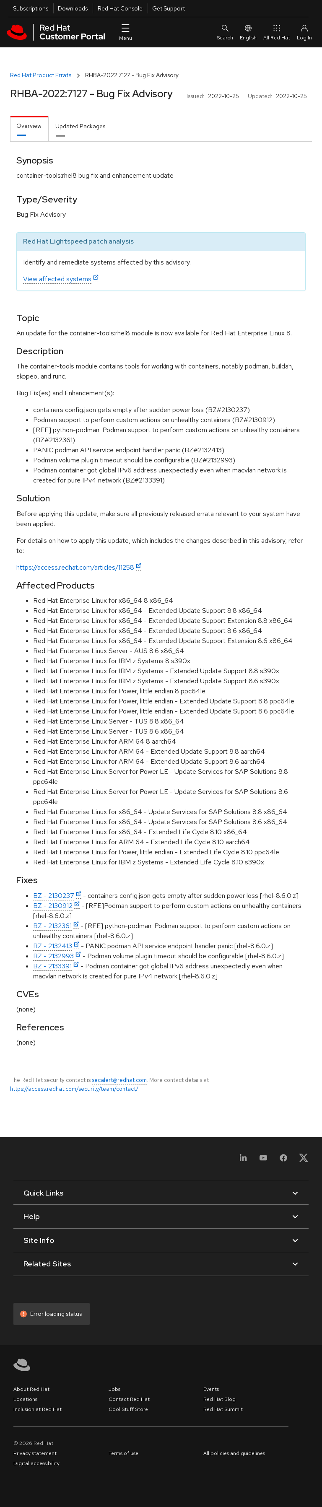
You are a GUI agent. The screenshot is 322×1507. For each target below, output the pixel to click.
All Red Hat (276, 32)
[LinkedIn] (243, 1160)
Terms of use (123, 1453)
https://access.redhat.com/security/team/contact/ (74, 1088)
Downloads (73, 8)
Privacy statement (35, 1453)
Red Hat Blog (219, 1399)
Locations (25, 1399)
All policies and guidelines (234, 1453)
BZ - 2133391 (52, 966)
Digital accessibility (36, 1463)
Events (211, 1389)
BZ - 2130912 (53, 905)
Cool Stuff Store (128, 1409)
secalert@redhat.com (119, 1080)
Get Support (168, 8)
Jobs (114, 1389)
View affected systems (57, 279)
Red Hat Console (120, 8)
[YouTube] (263, 1160)
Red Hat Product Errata (41, 75)
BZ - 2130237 (53, 895)
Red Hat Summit (223, 1409)
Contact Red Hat (129, 1399)
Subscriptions (30, 8)
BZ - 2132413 (52, 946)
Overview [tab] (29, 126)
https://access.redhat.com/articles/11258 (75, 567)
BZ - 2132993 (53, 956)
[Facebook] (283, 1160)
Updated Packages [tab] (80, 126)
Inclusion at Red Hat (37, 1409)
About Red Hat (31, 1389)
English (248, 32)
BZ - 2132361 (52, 925)
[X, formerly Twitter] (304, 1160)
